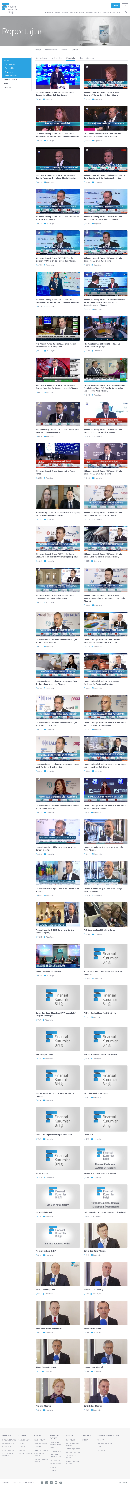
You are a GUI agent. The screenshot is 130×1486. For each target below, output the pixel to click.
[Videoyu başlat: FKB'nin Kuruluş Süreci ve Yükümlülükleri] (105, 1001)
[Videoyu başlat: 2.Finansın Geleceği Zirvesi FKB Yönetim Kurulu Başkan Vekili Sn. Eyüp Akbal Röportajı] (57, 586)
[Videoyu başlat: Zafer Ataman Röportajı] (57, 1278)
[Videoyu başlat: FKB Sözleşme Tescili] (57, 1043)
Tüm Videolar (10, 64)
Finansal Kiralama (24, 1440)
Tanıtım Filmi (10, 68)
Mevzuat (65, 12)
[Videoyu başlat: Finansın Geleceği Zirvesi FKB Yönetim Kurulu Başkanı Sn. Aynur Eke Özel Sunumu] (105, 796)
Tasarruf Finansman (25, 1454)
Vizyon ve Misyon (8, 1443)
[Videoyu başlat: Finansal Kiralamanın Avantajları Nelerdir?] (105, 1162)
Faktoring (21, 1443)
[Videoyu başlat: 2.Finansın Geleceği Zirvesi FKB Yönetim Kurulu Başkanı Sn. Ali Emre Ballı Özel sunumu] (105, 420)
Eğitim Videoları (55, 1464)
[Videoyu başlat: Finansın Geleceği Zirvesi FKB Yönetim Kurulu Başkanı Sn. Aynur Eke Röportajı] (57, 796)
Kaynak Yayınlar (55, 1451)
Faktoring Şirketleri (73, 1449)
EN (125, 6)
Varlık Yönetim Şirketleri (39, 1455)
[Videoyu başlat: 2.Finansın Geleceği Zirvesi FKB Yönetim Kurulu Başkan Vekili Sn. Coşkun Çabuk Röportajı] (105, 503)
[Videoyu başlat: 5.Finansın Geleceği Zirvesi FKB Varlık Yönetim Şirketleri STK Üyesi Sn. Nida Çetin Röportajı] (105, 82)
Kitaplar (53, 1467)
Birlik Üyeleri (70, 1440)
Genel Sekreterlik (8, 1450)
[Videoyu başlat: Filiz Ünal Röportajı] (57, 1394)
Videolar (64, 50)
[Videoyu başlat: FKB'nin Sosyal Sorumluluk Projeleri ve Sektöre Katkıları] (57, 1083)
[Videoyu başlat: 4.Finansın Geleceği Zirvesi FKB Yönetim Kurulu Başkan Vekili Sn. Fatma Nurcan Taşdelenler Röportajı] (57, 290)
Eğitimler (84, 1440)
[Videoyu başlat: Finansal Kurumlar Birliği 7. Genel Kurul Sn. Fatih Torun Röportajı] (105, 837)
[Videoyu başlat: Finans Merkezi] (57, 1162)
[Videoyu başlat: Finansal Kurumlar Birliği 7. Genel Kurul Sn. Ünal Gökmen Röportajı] (57, 920)
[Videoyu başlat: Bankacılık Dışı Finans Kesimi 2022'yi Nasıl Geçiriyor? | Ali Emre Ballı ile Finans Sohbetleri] (57, 503)
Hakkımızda (49, 12)
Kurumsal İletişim (109, 12)
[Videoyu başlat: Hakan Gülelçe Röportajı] (105, 1355)
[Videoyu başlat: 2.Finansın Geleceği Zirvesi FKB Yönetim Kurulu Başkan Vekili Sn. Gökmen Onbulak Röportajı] (105, 544)
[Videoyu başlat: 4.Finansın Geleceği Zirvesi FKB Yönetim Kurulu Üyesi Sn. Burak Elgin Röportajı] (57, 207)
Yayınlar (53, 1470)
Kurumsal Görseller (10, 80)
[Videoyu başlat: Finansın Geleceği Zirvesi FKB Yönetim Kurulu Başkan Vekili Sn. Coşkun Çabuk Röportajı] (105, 713)
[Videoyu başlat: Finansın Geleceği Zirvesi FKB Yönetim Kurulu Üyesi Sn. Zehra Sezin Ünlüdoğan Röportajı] (57, 671)
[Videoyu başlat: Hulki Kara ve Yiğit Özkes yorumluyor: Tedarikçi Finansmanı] (105, 962)
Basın (6, 84)
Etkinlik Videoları (11, 76)
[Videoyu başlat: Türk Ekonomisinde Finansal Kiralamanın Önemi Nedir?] (105, 1201)
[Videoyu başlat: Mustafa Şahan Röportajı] (105, 1278)
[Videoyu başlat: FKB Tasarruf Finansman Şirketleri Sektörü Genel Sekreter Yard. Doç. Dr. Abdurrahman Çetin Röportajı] (57, 375)
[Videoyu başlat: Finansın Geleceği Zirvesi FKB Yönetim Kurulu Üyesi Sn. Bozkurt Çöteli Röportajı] (57, 713)
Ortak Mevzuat (39, 1440)
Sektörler (57, 12)
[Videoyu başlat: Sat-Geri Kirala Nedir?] (57, 1201)
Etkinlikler (97, 12)
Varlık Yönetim (23, 1450)
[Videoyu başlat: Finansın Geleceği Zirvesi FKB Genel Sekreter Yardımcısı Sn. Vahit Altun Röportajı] (105, 671)
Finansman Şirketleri (41, 1450)
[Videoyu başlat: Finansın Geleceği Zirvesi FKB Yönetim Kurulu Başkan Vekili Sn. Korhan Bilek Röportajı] (57, 754)
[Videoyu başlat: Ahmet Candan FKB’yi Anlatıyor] (57, 960)
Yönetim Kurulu (7, 1447)
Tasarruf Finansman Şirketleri (41, 1460)
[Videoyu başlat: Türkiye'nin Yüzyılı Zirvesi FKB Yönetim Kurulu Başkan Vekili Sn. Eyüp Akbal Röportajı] (57, 420)
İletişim (118, 12)
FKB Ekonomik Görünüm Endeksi (56, 1443)
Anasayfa (38, 50)
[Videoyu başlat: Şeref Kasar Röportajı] (105, 1317)
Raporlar (53, 1448)
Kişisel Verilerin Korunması (7, 1455)
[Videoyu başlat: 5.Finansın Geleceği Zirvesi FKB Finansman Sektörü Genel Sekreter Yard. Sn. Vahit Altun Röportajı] (105, 165)
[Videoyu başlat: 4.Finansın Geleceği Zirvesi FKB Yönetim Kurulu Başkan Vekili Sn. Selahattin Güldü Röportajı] (105, 207)
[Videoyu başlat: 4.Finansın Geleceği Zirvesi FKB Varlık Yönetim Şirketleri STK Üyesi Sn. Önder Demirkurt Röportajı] (57, 248)
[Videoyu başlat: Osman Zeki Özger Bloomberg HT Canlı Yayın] (57, 1123)
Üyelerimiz (89, 12)
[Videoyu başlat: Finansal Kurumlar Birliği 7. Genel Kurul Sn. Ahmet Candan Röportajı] (57, 837)
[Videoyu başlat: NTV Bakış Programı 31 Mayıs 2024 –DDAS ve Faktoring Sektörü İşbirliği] (105, 334)
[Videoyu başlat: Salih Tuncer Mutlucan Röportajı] (57, 1317)
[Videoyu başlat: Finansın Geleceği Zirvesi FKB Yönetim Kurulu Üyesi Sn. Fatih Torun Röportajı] (57, 630)
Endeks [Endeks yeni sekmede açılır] (117, 6)
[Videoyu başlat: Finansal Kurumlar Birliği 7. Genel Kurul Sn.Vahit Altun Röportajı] (57, 879)
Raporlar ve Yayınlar (77, 12)
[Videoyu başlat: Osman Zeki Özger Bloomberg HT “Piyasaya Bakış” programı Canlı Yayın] (57, 1003)
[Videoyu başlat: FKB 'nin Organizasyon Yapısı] (105, 1082)
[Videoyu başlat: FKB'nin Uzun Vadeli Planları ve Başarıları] (105, 1043)
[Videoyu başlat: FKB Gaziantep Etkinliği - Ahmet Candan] (105, 918)
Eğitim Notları (55, 1460)
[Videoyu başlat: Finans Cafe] (105, 1123)
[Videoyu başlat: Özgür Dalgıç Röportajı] (105, 1394)
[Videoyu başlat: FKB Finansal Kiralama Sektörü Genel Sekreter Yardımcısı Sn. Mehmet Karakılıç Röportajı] (105, 124)
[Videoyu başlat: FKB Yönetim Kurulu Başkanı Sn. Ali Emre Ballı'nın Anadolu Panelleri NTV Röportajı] (57, 334)
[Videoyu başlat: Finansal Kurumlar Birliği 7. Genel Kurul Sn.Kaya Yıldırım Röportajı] (105, 879)
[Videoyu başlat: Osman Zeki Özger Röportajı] (105, 1239)
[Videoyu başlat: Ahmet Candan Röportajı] (57, 1355)
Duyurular (7, 87)
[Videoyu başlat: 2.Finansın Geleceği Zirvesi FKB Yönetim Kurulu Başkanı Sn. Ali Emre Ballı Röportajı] (105, 461)
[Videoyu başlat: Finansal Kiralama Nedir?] (57, 1239)
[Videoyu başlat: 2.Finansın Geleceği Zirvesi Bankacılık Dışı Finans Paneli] (57, 461)
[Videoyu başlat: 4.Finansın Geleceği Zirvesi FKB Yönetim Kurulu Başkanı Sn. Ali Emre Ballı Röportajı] (105, 248)
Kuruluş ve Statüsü (9, 1440)
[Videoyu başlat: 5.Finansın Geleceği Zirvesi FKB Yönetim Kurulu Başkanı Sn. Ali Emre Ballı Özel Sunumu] (57, 82)
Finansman (21, 1447)
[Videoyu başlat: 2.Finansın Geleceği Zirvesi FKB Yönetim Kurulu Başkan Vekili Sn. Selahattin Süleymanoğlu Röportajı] (57, 544)
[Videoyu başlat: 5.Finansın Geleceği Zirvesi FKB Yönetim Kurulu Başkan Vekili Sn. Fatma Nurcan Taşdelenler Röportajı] (57, 124)
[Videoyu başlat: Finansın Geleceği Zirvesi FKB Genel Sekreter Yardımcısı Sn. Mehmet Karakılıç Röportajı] (105, 630)
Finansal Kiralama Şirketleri (72, 1444)
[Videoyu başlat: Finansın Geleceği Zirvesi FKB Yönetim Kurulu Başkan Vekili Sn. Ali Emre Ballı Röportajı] (105, 754)
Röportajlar (9, 72)
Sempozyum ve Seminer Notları (55, 1456)
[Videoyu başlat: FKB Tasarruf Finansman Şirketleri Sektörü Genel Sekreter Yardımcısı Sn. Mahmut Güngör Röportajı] (57, 165)
